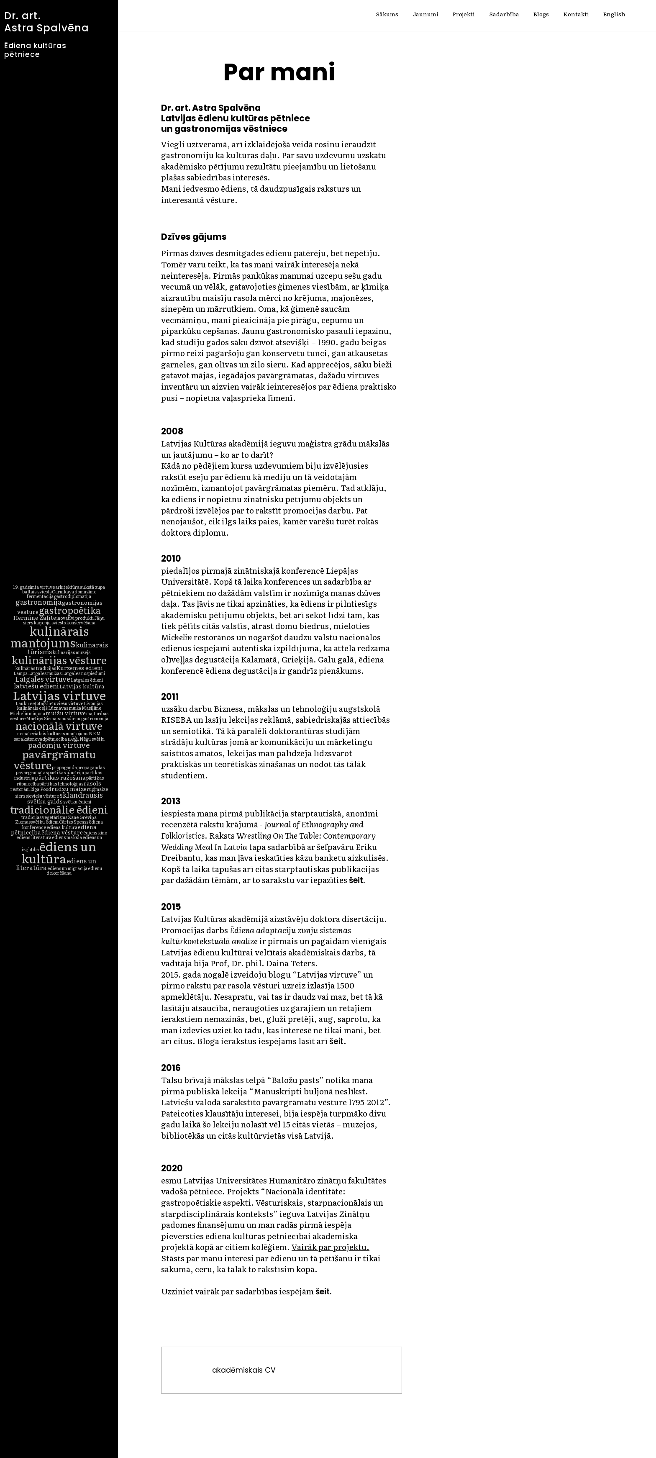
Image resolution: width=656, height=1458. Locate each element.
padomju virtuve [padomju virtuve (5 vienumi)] (59, 744)
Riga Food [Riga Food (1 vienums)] (40, 788)
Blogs (541, 14)
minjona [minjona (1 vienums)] (37, 713)
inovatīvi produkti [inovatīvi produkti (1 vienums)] (75, 617)
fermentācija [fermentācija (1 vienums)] (40, 596)
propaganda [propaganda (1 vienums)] (64, 767)
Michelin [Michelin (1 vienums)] (19, 713)
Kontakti (576, 14)
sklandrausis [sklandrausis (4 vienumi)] (81, 794)
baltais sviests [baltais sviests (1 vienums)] (36, 591)
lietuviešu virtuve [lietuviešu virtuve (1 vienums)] (65, 703)
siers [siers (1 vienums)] (20, 795)
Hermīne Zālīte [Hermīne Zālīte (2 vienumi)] (34, 617)
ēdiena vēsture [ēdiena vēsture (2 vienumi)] (62, 832)
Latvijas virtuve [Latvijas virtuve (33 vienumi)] (59, 694)
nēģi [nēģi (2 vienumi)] (73, 738)
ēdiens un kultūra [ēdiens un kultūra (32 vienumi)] (59, 852)
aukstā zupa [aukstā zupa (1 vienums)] (92, 586)
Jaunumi (425, 14)
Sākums (387, 14)
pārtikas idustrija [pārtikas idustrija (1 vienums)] (66, 772)
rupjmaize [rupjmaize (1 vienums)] (97, 788)
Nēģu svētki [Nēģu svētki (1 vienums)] (92, 738)
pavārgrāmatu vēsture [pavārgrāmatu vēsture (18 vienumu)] (54, 759)
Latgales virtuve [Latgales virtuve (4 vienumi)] (42, 678)
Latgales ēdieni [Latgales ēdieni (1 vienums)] (87, 679)
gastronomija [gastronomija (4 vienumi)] (38, 601)
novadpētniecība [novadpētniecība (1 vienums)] (49, 738)
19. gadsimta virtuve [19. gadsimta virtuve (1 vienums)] (34, 586)
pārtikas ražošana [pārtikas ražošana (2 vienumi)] (60, 777)
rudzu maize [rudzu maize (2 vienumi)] (69, 788)
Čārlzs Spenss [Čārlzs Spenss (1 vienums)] (73, 821)
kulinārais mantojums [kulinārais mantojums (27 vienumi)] (49, 636)
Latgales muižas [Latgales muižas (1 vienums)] (45, 673)
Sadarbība (504, 14)
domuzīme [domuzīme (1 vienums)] (85, 591)
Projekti (464, 14)
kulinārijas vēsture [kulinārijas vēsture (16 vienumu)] (59, 659)
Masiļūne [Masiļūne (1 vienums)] (91, 707)
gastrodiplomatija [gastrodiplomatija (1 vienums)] (72, 596)
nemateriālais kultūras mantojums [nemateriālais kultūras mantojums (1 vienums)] (52, 733)
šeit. (323, 1291)
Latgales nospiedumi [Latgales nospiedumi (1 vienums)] (83, 673)
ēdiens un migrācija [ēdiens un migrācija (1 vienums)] (67, 868)
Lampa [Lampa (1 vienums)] (20, 673)
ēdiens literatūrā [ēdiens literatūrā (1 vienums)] (33, 837)
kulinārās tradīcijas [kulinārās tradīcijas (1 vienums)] (35, 668)
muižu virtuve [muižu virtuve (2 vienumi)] (66, 712)
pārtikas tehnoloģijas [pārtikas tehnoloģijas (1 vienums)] (61, 783)
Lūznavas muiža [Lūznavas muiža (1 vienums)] (64, 707)
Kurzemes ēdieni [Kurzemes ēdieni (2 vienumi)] (79, 667)
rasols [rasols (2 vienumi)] (92, 783)
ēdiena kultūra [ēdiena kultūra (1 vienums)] (61, 827)
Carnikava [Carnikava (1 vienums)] (63, 591)
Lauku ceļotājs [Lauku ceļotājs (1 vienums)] (30, 703)
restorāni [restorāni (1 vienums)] (20, 788)
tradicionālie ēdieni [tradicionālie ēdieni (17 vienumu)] (59, 809)
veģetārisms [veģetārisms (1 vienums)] (54, 817)
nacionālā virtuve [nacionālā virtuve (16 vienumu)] (58, 725)
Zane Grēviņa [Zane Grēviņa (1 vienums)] (82, 817)
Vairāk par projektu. (330, 1247)
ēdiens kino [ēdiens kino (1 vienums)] (95, 832)
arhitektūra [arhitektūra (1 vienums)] (67, 586)
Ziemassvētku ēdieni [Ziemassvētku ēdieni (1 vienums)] (37, 821)
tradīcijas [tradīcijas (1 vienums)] (31, 817)
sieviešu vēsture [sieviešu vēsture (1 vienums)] (42, 795)
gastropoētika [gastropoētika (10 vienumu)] (70, 610)
